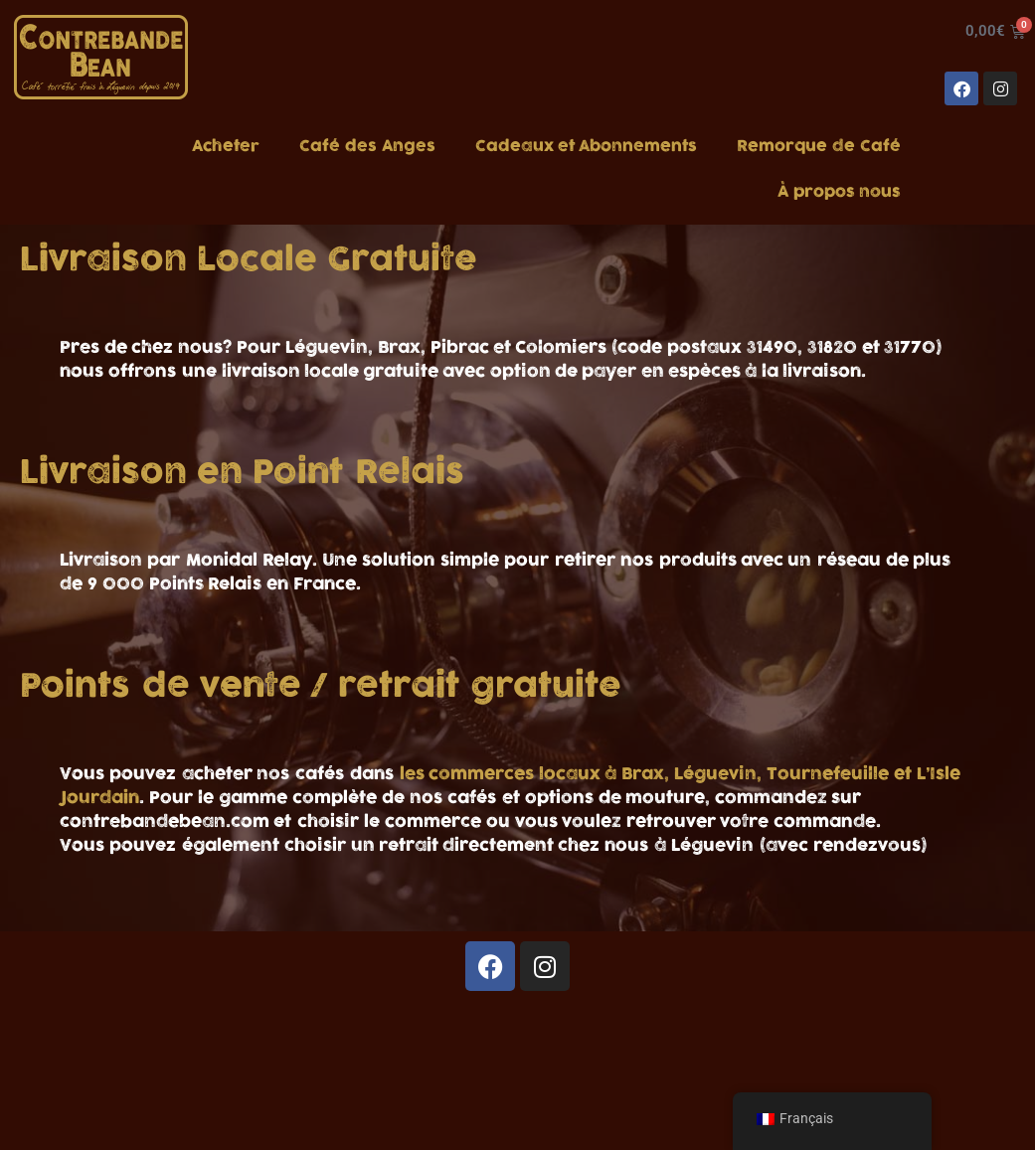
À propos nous (839, 192)
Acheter (225, 146)
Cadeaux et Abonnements (586, 146)
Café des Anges (367, 146)
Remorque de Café (819, 146)
